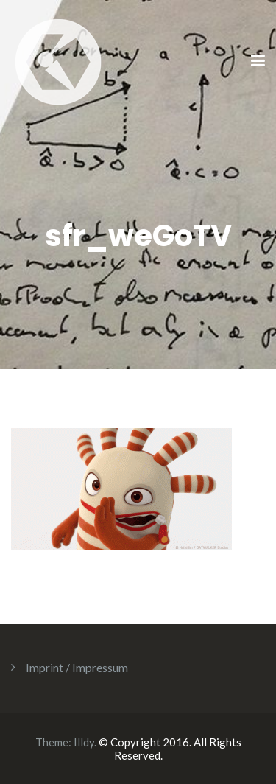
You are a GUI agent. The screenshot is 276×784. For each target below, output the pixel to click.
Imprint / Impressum (77, 667)
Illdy (84, 742)
